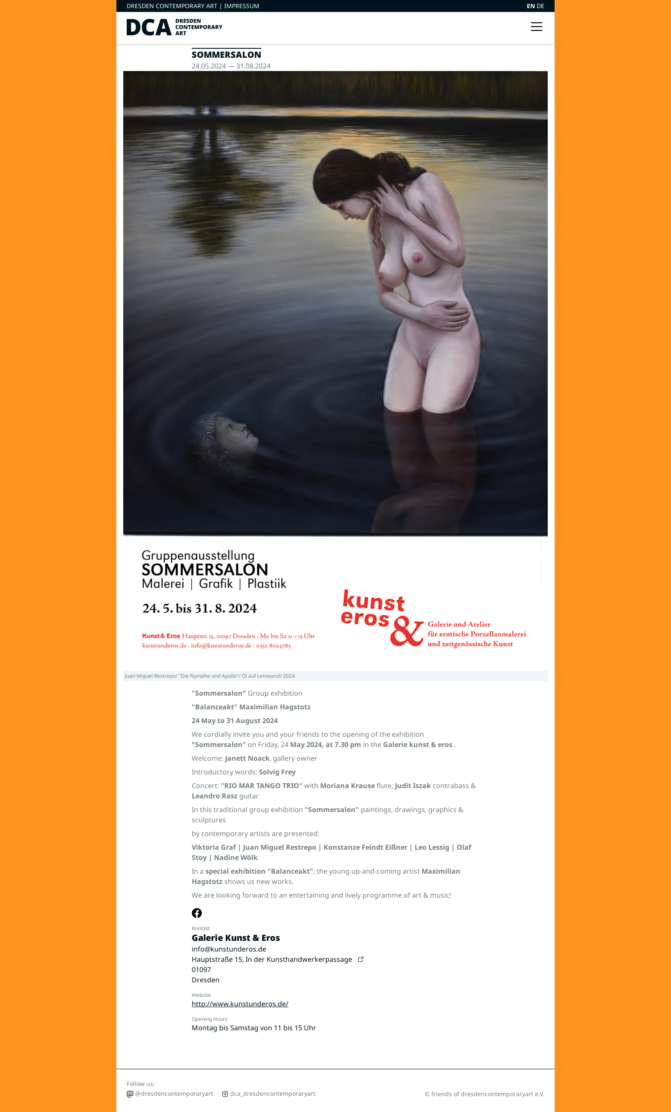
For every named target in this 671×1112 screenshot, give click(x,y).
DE (540, 6)
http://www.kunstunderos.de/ (240, 1003)
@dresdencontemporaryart (170, 1093)
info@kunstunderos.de (229, 949)
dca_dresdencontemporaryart (268, 1093)
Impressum (241, 6)
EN (532, 6)
